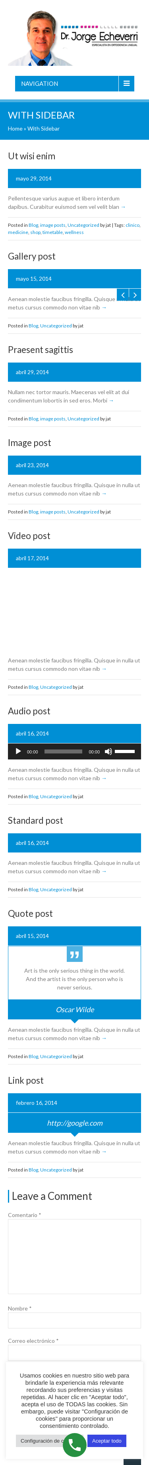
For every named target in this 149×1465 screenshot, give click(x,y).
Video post (29, 535)
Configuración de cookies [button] (50, 1441)
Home (15, 128)
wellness (74, 232)
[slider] (64, 751)
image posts (53, 225)
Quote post (30, 913)
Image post (29, 442)
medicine (18, 232)
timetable (53, 232)
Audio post (29, 711)
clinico (132, 225)
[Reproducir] (18, 751)
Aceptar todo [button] (107, 1441)
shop (35, 232)
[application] (74, 751)
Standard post (35, 820)
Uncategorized (83, 225)
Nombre (20, 1308)
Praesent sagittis (40, 349)
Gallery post (32, 256)
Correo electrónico (33, 1340)
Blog (33, 225)
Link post (26, 1080)
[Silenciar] (108, 751)
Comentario (24, 1214)
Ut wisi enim (31, 156)
